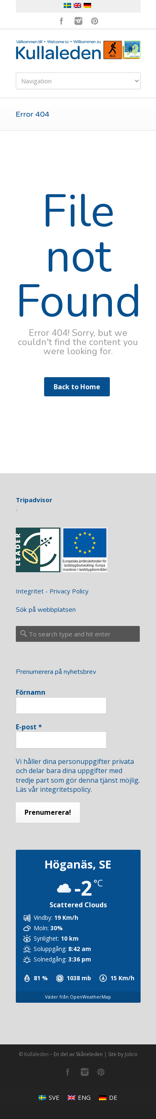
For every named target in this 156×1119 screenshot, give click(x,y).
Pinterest (95, 21)
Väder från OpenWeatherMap (78, 997)
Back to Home (77, 386)
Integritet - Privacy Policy (52, 591)
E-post (29, 726)
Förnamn (30, 692)
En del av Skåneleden (78, 1054)
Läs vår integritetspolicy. (54, 789)
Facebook (61, 21)
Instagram (78, 21)
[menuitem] (49, 1097)
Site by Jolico (123, 1054)
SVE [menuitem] (54, 1097)
